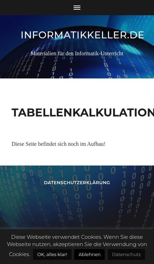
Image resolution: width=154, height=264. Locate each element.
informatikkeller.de (83, 35)
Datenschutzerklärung (77, 182)
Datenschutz (126, 254)
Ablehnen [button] (89, 254)
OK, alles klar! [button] (52, 254)
